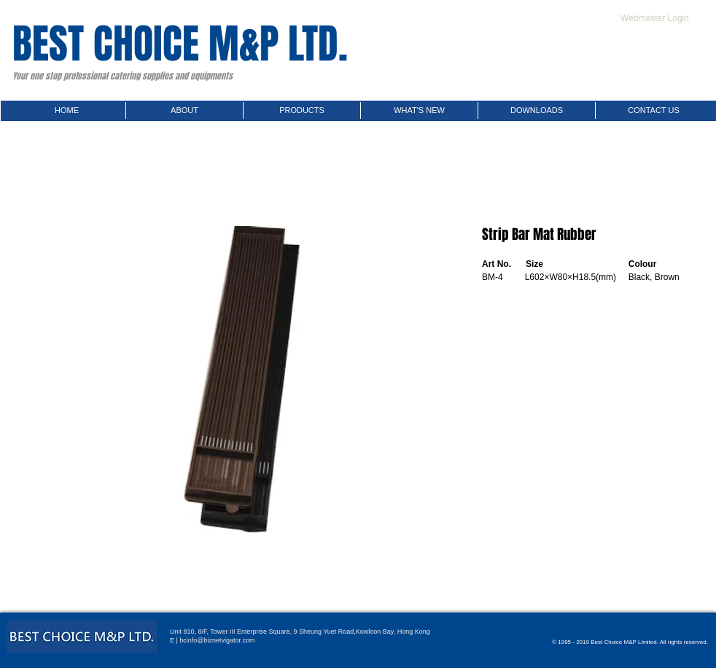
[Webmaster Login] (654, 18)
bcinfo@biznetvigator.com (216, 640)
